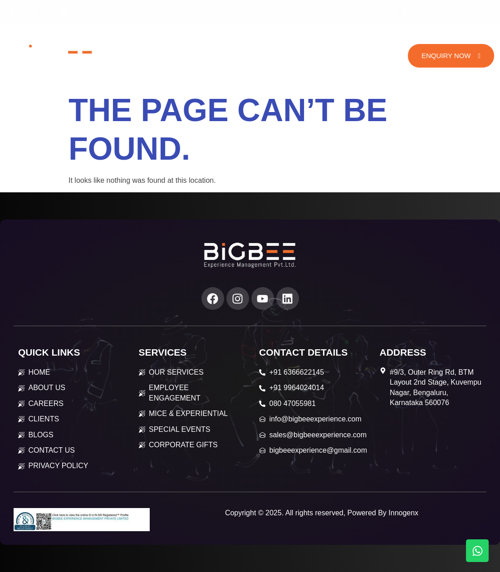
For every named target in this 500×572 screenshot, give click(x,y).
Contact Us (255, 69)
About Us (192, 42)
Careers (351, 42)
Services (244, 42)
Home (152, 42)
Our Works (301, 42)
